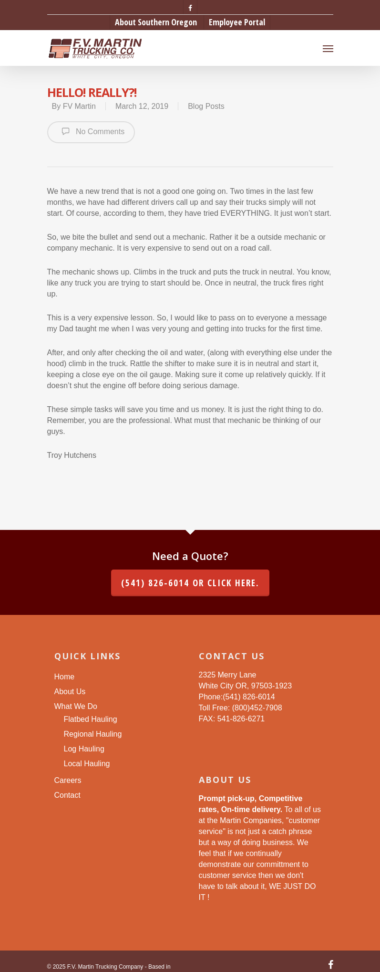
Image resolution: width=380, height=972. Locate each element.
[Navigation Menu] (328, 48)
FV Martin (79, 106)
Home (64, 677)
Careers (68, 780)
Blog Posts (206, 106)
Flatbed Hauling (90, 719)
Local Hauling (87, 764)
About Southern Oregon (156, 22)
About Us (70, 691)
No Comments (91, 131)
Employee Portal (237, 22)
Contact (67, 795)
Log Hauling (84, 749)
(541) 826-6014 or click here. (190, 583)
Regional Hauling (93, 734)
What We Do (75, 706)
